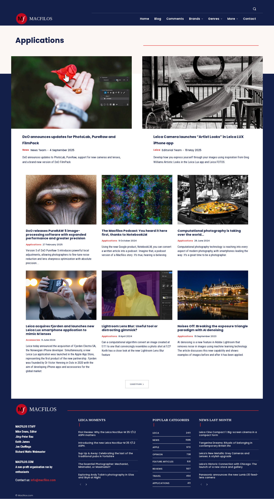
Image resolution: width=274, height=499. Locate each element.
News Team (40, 150)
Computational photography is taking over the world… (209, 233)
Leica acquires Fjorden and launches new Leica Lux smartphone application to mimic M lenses (60, 330)
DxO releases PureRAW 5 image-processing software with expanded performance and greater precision (56, 235)
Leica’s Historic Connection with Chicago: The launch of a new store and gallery (228, 465)
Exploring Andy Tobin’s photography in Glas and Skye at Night (106, 476)
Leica (157, 150)
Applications (33, 244)
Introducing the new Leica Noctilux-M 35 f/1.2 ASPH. (106, 444)
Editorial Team (173, 150)
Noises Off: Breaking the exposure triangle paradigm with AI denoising (213, 328)
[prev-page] (80, 485)
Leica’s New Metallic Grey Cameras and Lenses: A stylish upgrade (224, 455)
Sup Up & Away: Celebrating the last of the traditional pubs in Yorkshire (105, 455)
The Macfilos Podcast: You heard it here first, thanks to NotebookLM (134, 233)
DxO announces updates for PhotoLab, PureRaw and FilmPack (67, 139)
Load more (137, 384)
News (26, 150)
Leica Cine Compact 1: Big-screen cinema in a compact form (228, 434)
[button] (254, 9)
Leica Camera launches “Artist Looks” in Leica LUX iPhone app (194, 139)
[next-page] (86, 485)
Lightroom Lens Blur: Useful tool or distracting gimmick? (130, 328)
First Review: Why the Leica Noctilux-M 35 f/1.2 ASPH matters (107, 434)
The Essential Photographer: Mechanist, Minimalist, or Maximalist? (103, 465)
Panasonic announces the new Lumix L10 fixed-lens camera (228, 476)
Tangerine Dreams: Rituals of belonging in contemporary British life (225, 444)
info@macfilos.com (43, 480)
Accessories (33, 340)
